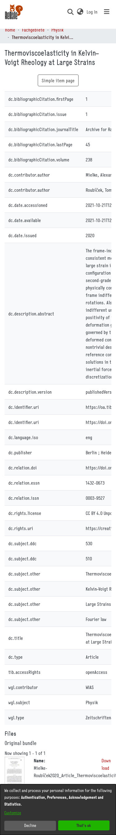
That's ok (83, 825)
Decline (30, 825)
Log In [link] (92, 12)
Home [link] (10, 29)
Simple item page (58, 80)
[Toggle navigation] (106, 12)
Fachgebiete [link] (33, 29)
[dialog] (58, 809)
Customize (12, 812)
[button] (70, 11)
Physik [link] (57, 29)
